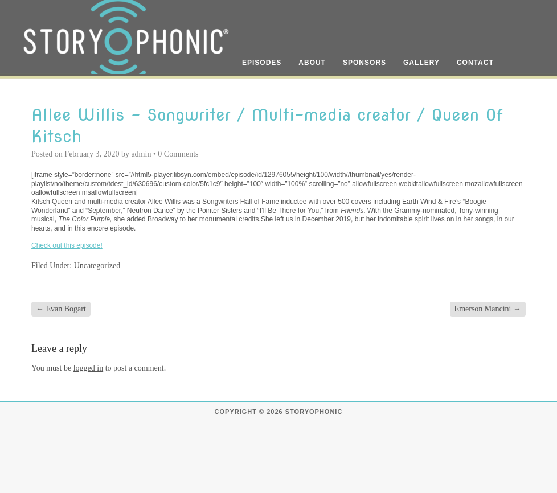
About (312, 63)
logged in (88, 368)
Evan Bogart (61, 309)
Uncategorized (97, 265)
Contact (475, 63)
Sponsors (364, 63)
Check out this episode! (67, 245)
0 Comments (178, 154)
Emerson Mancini (487, 309)
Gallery (421, 63)
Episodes (261, 63)
